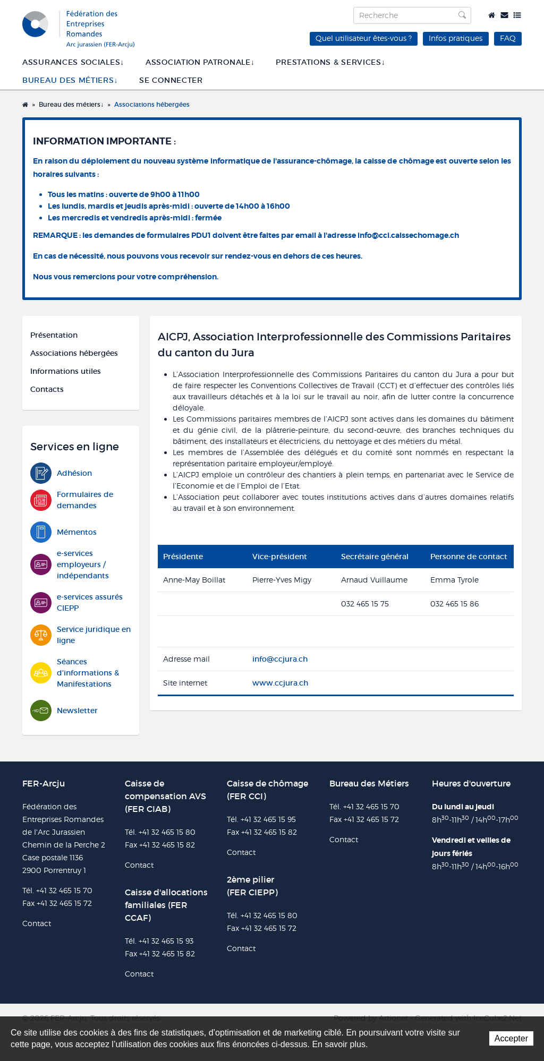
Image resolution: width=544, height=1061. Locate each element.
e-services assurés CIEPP (76, 602)
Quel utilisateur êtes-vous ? (364, 37)
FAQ (508, 37)
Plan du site (517, 15)
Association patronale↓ (200, 62)
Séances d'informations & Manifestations (74, 673)
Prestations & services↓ (330, 62)
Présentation (54, 335)
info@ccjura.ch (280, 659)
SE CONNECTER (170, 80)
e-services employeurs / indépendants (69, 564)
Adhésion (61, 473)
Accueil (491, 15)
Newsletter (64, 710)
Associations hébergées (152, 104)
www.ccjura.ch (280, 683)
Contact (504, 15)
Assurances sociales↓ (73, 62)
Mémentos (63, 532)
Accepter (511, 1038)
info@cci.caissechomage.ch (408, 235)
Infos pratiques (455, 37)
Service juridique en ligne (80, 635)
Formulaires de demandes (71, 500)
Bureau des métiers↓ (70, 80)
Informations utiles (65, 371)
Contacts (47, 389)
